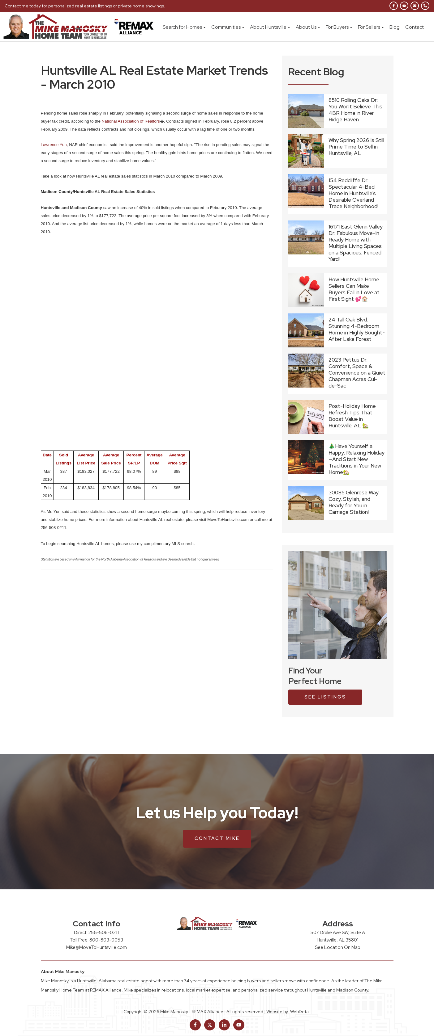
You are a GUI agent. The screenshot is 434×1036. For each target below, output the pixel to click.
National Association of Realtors (131, 121)
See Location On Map (337, 947)
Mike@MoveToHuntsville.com (96, 947)
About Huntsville (270, 27)
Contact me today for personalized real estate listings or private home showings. (85, 6)
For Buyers (339, 27)
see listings (325, 697)
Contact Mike (217, 838)
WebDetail (300, 1011)
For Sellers (371, 27)
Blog (394, 27)
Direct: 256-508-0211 (96, 932)
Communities (227, 27)
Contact (414, 27)
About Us (308, 27)
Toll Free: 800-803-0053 (96, 940)
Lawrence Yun (54, 144)
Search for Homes (184, 27)
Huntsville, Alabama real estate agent (115, 981)
